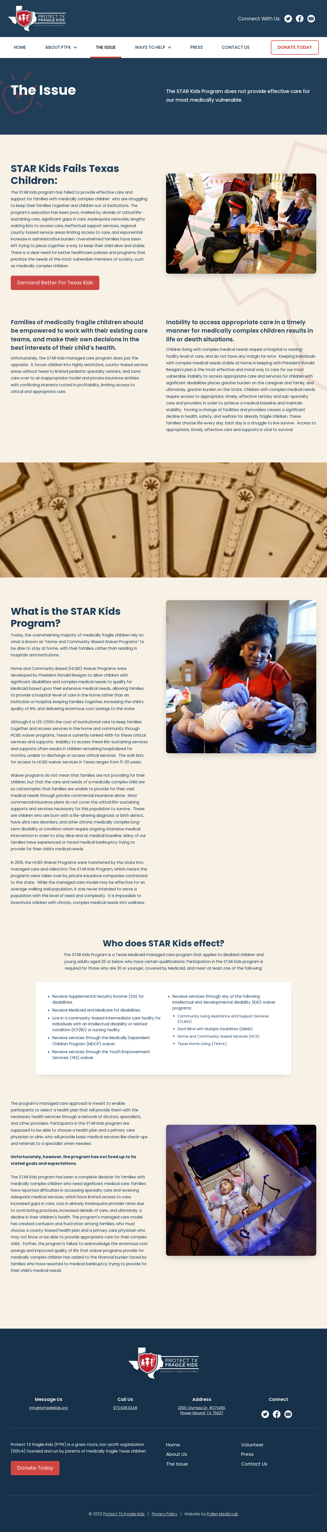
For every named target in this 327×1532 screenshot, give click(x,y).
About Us (176, 1454)
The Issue (106, 47)
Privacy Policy (164, 1514)
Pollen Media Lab (222, 1514)
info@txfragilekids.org (48, 1407)
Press (196, 47)
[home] (37, 18)
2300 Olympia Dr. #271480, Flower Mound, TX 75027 (202, 1410)
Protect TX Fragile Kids (124, 1514)
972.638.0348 (125, 1407)
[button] (61, 47)
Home (20, 47)
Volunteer (252, 1445)
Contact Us (236, 47)
